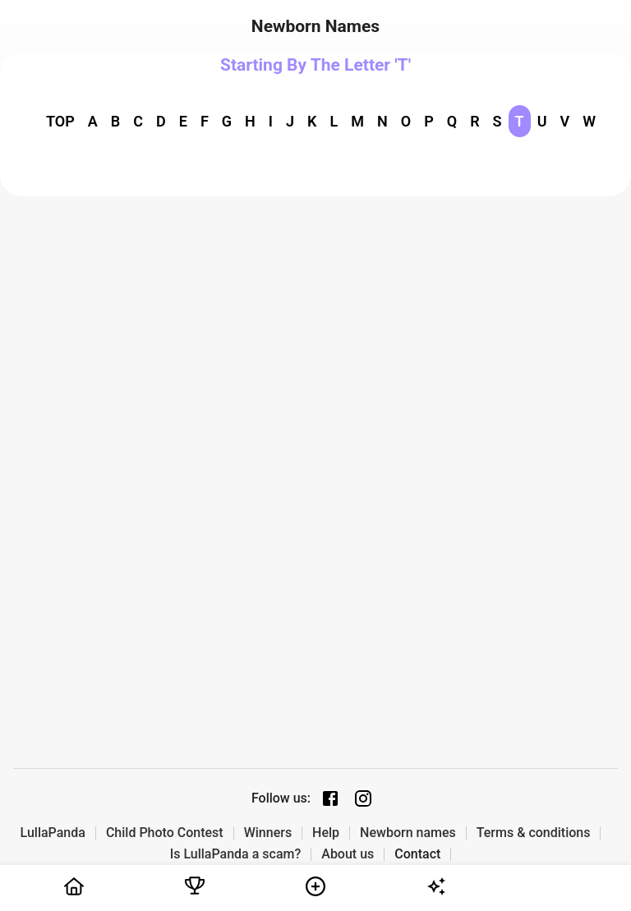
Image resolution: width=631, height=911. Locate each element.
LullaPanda (53, 833)
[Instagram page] (363, 798)
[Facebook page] (330, 798)
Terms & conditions (534, 833)
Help (325, 833)
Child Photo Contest (164, 833)
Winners (268, 833)
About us (347, 854)
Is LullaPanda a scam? (236, 854)
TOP (60, 121)
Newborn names (408, 833)
